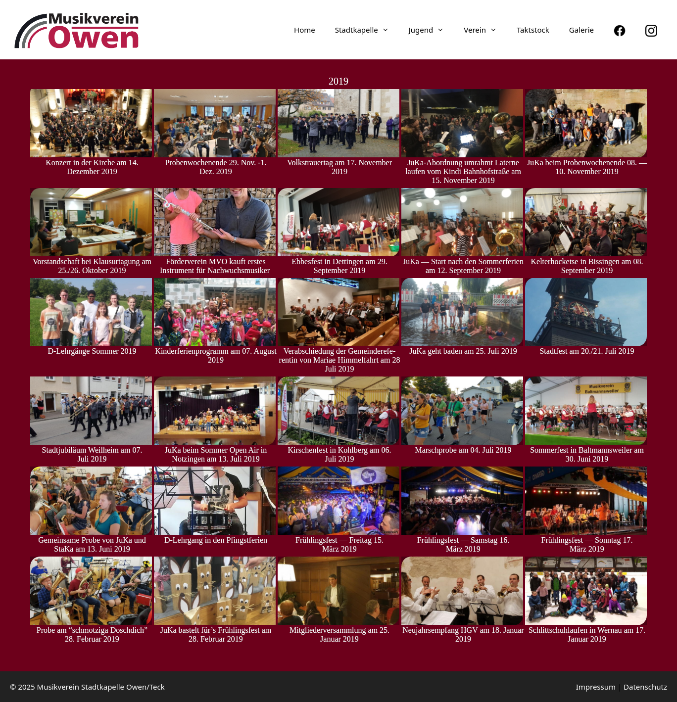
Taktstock (533, 30)
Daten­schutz (645, 687)
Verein (485, 30)
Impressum (596, 687)
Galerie (581, 30)
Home (304, 30)
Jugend (431, 30)
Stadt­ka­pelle (367, 30)
